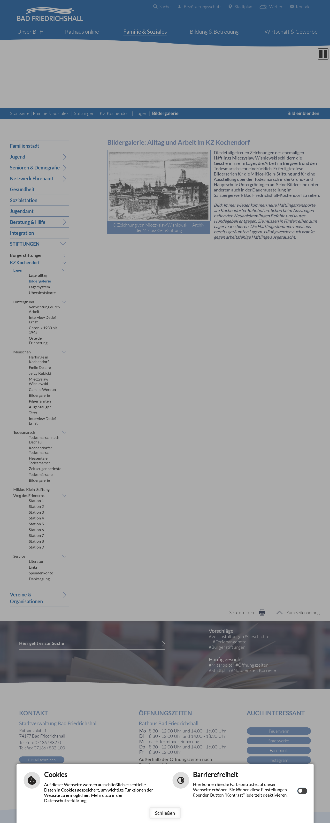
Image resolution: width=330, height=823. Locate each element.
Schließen (165, 813)
